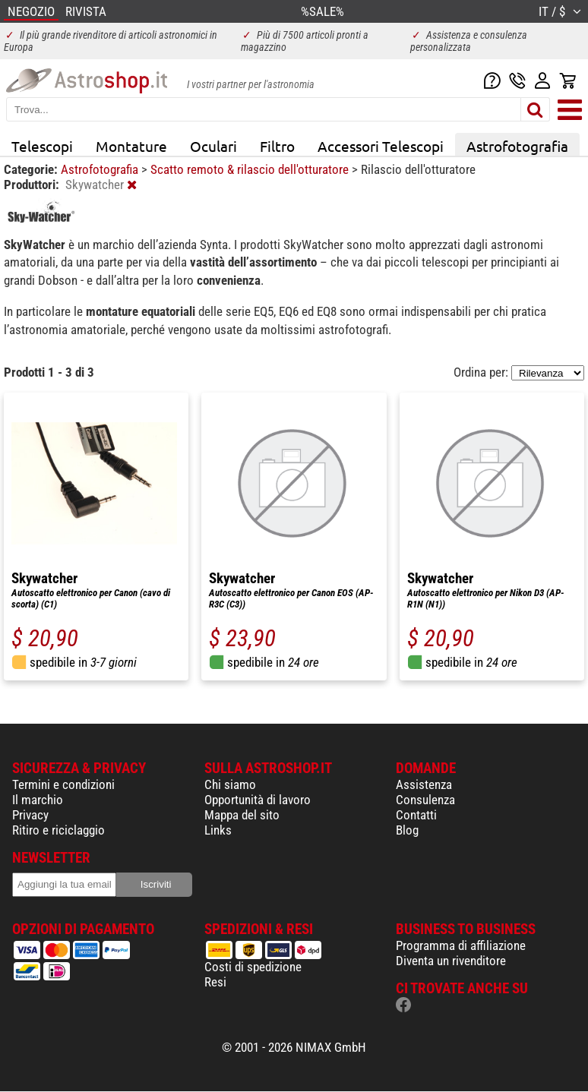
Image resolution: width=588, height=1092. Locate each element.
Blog (407, 830)
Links (218, 830)
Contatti (416, 814)
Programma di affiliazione (461, 945)
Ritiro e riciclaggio (58, 830)
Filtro (277, 146)
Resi (215, 981)
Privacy (30, 814)
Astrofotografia (517, 146)
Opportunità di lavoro (257, 799)
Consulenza (425, 799)
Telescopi (42, 146)
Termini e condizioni (63, 784)
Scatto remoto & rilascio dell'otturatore (251, 169)
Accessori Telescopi (381, 146)
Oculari (213, 146)
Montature (131, 146)
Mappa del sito (242, 814)
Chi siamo (230, 784)
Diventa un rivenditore (451, 960)
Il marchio (37, 799)
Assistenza (424, 784)
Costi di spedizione (253, 966)
